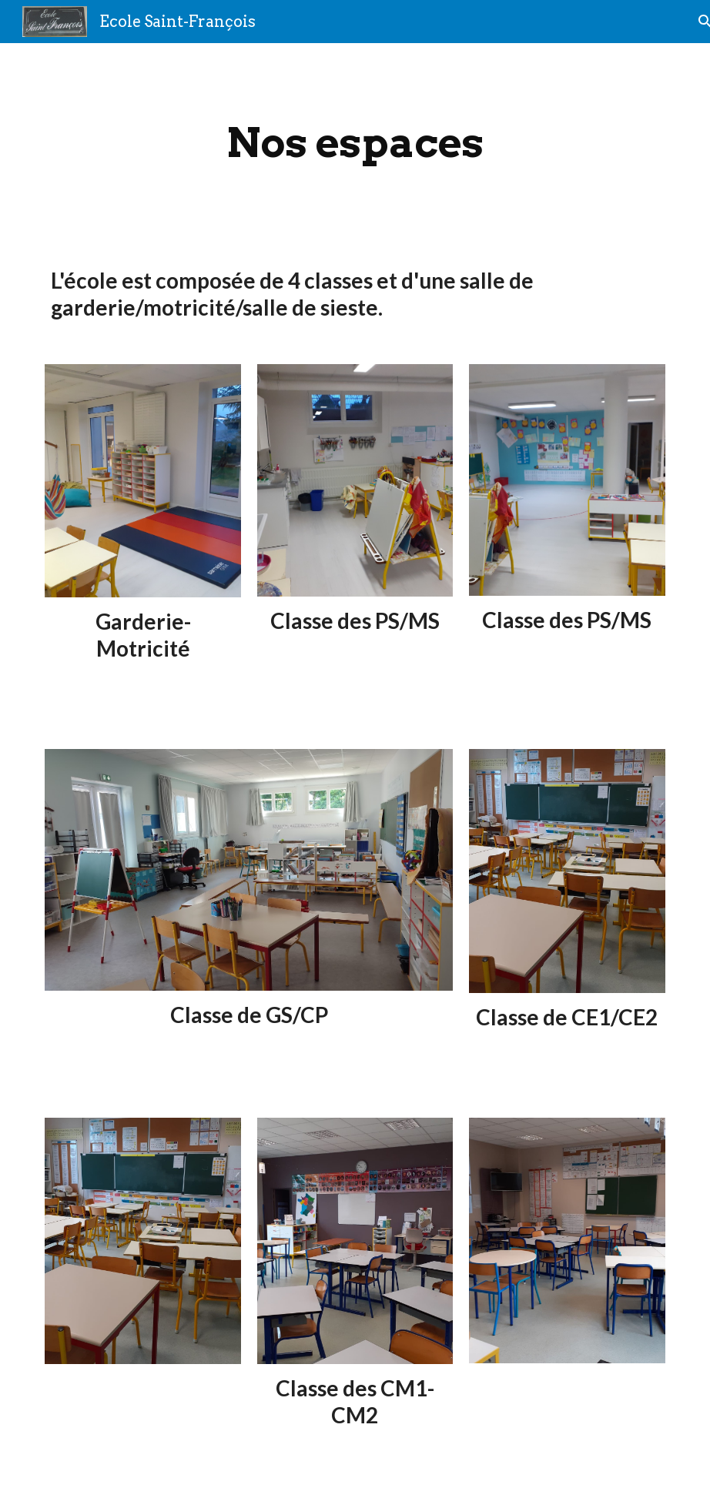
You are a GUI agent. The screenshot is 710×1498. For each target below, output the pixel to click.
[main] (355, 143)
